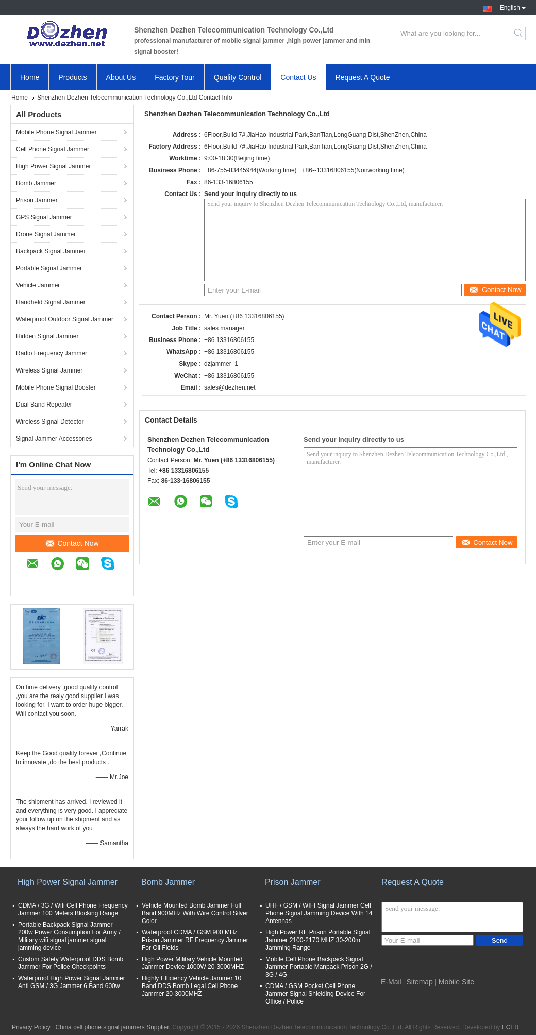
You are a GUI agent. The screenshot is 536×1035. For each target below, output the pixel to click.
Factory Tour (175, 77)
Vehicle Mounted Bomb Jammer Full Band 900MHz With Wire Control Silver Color (195, 913)
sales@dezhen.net (230, 387)
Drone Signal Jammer (46, 234)
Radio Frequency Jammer (51, 353)
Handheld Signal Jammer (51, 302)
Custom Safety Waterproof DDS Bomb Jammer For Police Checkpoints (70, 963)
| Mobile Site (454, 982)
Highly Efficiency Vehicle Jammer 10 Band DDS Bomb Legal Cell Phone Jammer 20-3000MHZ (191, 986)
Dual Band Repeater (44, 404)
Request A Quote (363, 77)
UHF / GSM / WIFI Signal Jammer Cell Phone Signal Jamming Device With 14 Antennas (318, 913)
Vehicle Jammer (38, 285)
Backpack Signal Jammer (51, 251)
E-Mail (391, 982)
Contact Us (298, 77)
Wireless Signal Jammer (49, 370)
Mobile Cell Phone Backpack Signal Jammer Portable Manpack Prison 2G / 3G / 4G (318, 967)
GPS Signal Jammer (44, 217)
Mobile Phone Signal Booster (56, 387)
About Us (121, 77)
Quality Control (238, 77)
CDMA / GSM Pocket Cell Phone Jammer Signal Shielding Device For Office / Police (315, 993)
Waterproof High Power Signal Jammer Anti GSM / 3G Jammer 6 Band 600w (71, 982)
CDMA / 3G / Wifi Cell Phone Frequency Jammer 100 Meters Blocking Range (73, 909)
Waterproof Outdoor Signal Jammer (64, 319)
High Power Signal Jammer (53, 166)
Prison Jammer (37, 200)
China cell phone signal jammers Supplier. (113, 1027)
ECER (510, 1027)
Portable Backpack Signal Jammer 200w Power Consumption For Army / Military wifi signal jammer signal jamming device (69, 936)
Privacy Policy (31, 1027)
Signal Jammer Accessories (54, 438)
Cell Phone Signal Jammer (52, 149)
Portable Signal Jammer (49, 268)
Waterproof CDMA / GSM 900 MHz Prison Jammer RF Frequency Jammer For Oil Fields (195, 940)
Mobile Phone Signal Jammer (56, 132)
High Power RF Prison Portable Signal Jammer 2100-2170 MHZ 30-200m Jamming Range (317, 940)
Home (29, 77)
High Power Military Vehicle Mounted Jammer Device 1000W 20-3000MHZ (193, 963)
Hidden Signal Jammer (47, 336)
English (513, 6)
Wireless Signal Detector (49, 421)
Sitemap (420, 982)
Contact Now (72, 543)
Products (72, 77)
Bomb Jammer (36, 183)
